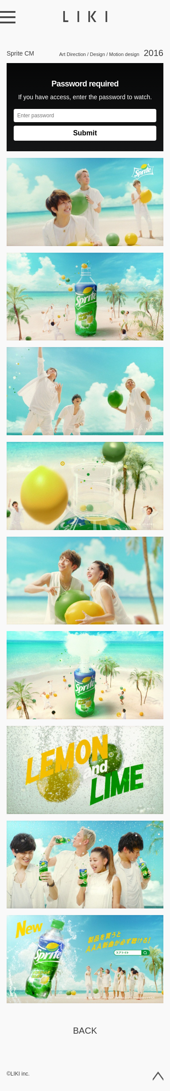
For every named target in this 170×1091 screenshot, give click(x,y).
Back (85, 1030)
